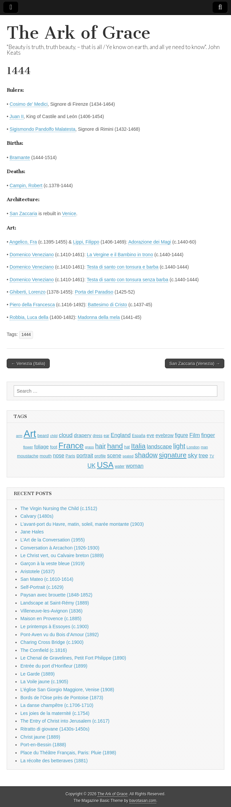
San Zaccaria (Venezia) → (194, 363)
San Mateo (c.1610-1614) (46, 579)
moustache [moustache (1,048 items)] (27, 455)
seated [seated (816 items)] (128, 456)
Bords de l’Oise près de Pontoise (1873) (61, 697)
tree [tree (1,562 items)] (203, 455)
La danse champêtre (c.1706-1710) (56, 705)
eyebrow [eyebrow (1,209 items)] (165, 435)
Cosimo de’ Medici (29, 104)
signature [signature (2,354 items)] (173, 455)
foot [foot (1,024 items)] (53, 446)
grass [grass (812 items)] (89, 447)
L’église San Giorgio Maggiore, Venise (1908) (67, 689)
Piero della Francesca (32, 304)
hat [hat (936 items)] (127, 447)
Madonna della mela (99, 317)
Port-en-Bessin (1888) (43, 744)
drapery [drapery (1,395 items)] (82, 435)
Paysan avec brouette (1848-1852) (56, 594)
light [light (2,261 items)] (179, 446)
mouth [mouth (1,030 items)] (46, 455)
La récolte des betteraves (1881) (54, 760)
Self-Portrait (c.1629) (41, 587)
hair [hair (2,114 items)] (100, 446)
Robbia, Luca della (29, 317)
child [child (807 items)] (53, 436)
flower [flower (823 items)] (28, 447)
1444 (26, 334)
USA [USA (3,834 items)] (105, 464)
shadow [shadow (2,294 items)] (146, 455)
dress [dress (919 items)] (97, 435)
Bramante (20, 157)
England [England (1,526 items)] (121, 435)
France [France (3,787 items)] (71, 445)
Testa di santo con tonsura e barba (123, 267)
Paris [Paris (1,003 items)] (70, 456)
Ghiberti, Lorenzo (27, 292)
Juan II (17, 116)
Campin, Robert (26, 185)
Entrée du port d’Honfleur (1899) (53, 666)
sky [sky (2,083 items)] (193, 455)
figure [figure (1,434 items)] (181, 435)
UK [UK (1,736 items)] (91, 465)
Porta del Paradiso (94, 292)
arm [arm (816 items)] (19, 436)
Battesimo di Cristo (107, 304)
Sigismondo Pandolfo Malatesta (42, 129)
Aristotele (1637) (37, 571)
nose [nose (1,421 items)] (58, 455)
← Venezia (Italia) (28, 363)
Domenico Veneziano (32, 254)
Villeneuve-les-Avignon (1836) (51, 611)
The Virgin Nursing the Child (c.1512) (58, 508)
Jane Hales (32, 531)
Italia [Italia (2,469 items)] (138, 446)
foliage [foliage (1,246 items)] (41, 446)
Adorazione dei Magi (149, 242)
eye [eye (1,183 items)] (150, 435)
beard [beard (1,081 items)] (43, 435)
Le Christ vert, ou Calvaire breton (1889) (62, 555)
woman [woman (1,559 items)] (135, 466)
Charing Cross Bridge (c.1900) (51, 642)
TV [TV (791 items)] (211, 456)
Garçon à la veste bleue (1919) (52, 563)
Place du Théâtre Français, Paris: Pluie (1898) (68, 752)
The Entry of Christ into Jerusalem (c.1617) (64, 721)
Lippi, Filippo (86, 242)
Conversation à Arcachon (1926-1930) (59, 547)
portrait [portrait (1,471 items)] (84, 455)
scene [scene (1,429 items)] (114, 455)
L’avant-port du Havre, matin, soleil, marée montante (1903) (82, 524)
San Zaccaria (23, 213)
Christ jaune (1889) (40, 737)
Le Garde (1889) (37, 674)
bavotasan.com (143, 800)
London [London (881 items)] (193, 447)
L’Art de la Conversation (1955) (52, 539)
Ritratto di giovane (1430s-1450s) (54, 729)
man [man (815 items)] (204, 447)
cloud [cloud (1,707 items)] (65, 435)
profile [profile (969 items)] (100, 456)
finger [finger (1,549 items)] (208, 435)
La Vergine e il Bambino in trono (120, 254)
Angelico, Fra (23, 242)
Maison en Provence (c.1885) (50, 618)
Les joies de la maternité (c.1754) (54, 713)
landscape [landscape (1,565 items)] (159, 446)
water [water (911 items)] (120, 466)
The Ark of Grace (79, 33)
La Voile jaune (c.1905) (44, 681)
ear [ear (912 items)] (106, 435)
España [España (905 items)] (138, 435)
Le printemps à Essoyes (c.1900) (54, 626)
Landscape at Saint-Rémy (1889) (54, 603)
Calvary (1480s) (36, 516)
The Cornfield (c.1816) (43, 650)
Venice (69, 213)
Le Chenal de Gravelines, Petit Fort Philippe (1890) (73, 658)
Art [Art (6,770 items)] (30, 433)
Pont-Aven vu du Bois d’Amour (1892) (59, 634)
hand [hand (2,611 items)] (115, 446)
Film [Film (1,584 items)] (194, 435)
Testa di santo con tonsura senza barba (127, 279)
